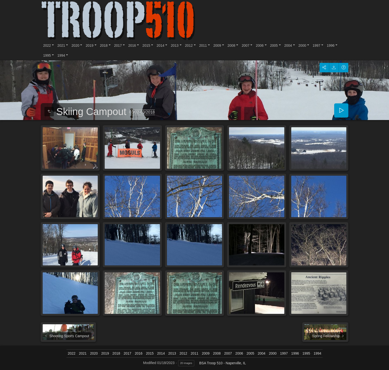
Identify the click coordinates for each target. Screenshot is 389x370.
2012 (189, 45)
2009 (217, 45)
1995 (47, 55)
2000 (302, 45)
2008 (231, 45)
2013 (174, 45)
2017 (118, 45)
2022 (47, 45)
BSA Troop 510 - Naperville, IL (222, 363)
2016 (132, 45)
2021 (61, 45)
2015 (146, 45)
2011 (203, 45)
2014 (160, 45)
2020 (75, 45)
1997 (316, 45)
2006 (259, 45)
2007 (245, 45)
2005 (274, 45)
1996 (330, 45)
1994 (61, 55)
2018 (104, 45)
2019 (89, 45)
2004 (288, 45)
